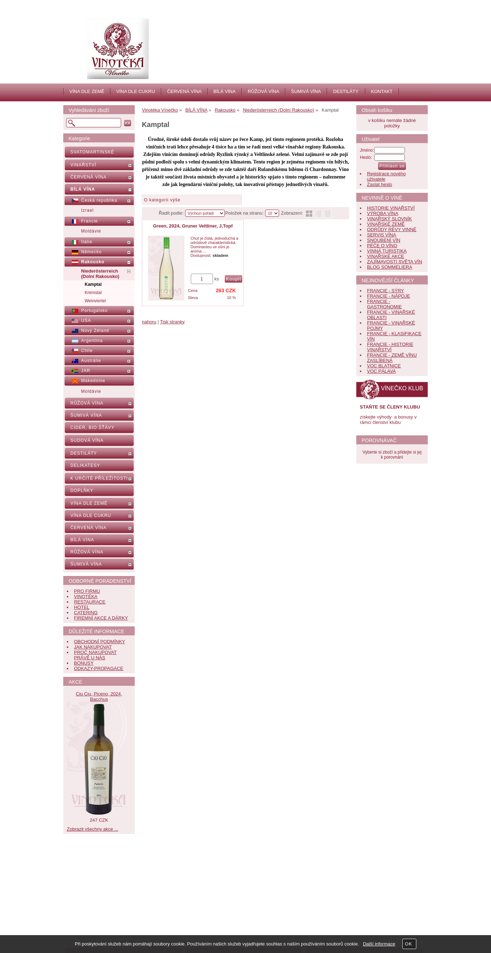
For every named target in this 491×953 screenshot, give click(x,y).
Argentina (92, 340)
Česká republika (99, 200)
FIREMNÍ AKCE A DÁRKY (101, 618)
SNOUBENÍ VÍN (383, 240)
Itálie (86, 241)
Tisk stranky (172, 321)
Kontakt (208, 907)
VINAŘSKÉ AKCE (385, 256)
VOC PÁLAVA (381, 371)
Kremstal (93, 292)
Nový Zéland (95, 330)
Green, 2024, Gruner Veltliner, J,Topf (193, 226)
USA (86, 320)
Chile (87, 350)
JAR (85, 370)
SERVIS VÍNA (381, 235)
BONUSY (84, 663)
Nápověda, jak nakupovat (105, 907)
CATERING (86, 612)
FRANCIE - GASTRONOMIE (384, 304)
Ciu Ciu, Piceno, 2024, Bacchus (99, 696)
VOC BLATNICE (384, 365)
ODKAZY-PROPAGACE (98, 668)
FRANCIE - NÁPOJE (388, 296)
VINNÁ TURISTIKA (387, 251)
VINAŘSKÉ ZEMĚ (386, 224)
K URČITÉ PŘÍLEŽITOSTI (99, 478)
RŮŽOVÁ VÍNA (263, 91)
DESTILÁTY (345, 91)
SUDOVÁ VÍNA (87, 440)
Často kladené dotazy (101, 899)
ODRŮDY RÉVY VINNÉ (391, 229)
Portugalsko (94, 310)
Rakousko (92, 261)
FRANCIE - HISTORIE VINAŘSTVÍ (390, 347)
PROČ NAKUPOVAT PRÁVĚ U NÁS (95, 655)
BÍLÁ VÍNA (224, 91)
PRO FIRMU (87, 591)
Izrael (87, 210)
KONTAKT (381, 91)
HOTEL (81, 607)
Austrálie (91, 360)
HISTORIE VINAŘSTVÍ (391, 208)
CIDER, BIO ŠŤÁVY (92, 427)
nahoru (149, 321)
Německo (91, 251)
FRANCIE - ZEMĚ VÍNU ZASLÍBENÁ (392, 357)
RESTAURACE (89, 602)
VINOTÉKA (86, 596)
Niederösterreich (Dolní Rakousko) (100, 273)
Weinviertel (95, 300)
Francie (89, 221)
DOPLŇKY (81, 490)
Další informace (379, 944)
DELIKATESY (85, 465)
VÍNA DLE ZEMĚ (86, 91)
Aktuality (209, 899)
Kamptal (93, 284)
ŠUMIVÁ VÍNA (306, 91)
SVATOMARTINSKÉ (92, 152)
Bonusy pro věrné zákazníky (108, 922)
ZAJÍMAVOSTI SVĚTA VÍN (394, 261)
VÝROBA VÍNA (382, 213)
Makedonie (93, 380)
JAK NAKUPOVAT (93, 647)
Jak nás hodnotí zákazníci (227, 915)
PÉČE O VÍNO (382, 245)
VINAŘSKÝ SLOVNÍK (389, 218)
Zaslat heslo (379, 184)
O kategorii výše (162, 199)
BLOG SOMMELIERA (389, 267)
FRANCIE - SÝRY (385, 290)
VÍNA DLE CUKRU (135, 91)
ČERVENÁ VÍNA (184, 91)
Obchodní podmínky (100, 915)
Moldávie (91, 231)
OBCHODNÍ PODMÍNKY (99, 641)
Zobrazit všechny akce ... (92, 829)
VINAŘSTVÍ (83, 164)
